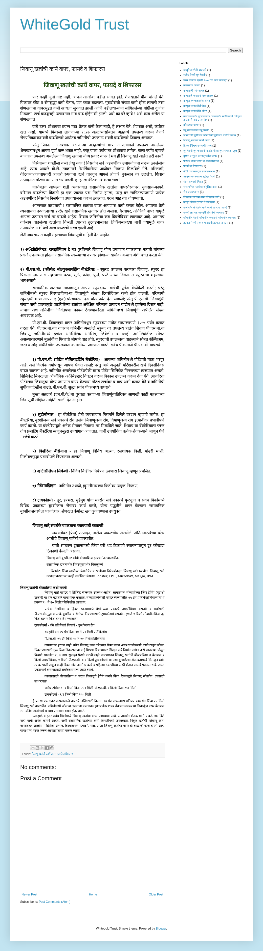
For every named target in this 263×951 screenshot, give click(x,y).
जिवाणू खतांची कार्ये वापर (44, 753)
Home (93, 894)
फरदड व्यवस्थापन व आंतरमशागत (201, 161)
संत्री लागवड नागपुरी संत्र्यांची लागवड (203, 212)
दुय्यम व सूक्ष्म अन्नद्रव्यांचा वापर (200, 156)
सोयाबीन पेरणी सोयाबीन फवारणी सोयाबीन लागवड (209, 217)
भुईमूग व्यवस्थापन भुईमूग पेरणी (199, 176)
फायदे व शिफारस (65, 753)
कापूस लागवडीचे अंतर (195, 111)
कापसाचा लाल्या (191, 85)
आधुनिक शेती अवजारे (194, 70)
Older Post (156, 894)
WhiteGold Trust (74, 24)
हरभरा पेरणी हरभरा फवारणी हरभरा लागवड (205, 223)
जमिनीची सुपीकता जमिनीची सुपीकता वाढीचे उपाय (209, 135)
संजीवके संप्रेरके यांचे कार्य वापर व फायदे (205, 207)
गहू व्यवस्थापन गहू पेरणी (196, 130)
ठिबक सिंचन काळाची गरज (197, 145)
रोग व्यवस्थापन (191, 192)
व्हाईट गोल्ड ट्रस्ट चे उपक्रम (199, 202)
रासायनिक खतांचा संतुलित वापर (200, 187)
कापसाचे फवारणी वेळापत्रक (198, 95)
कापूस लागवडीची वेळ (194, 106)
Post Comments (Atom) (54, 902)
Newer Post (29, 894)
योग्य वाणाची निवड (193, 181)
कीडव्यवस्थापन (191, 125)
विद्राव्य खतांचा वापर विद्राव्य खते (201, 197)
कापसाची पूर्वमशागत (193, 90)
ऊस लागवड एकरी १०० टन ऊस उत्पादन (205, 80)
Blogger (161, 928)
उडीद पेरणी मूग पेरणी (194, 75)
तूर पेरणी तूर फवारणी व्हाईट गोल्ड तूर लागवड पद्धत (210, 150)
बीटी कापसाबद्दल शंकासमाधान (199, 171)
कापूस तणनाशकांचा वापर (196, 100)
